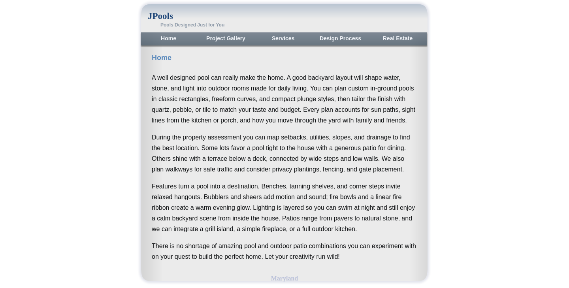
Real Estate (398, 38)
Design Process (340, 38)
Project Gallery (225, 38)
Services (283, 38)
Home (168, 38)
